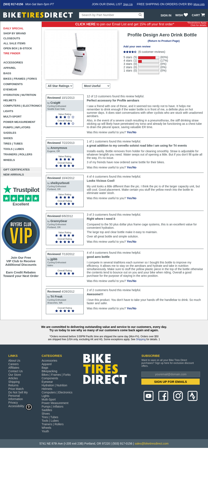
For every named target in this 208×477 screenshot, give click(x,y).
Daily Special (13, 28)
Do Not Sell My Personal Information (18, 396)
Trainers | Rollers (17, 154)
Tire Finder (11, 53)
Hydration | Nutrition (19, 94)
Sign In (165, 15)
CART (199, 15)
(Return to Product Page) (164, 40)
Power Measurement (19, 122)
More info (199, 4)
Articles (13, 378)
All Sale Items (14, 43)
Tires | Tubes (13, 143)
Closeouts (11, 38)
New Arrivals (13, 174)
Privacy (13, 402)
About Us (14, 360)
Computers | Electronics (22, 105)
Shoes (8, 138)
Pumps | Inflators (16, 127)
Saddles (9, 132)
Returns (13, 385)
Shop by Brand (14, 33)
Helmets (9, 100)
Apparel (9, 67)
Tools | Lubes (13, 149)
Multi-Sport (12, 116)
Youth (45, 431)
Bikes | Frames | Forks (20, 78)
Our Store (14, 374)
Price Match (16, 388)
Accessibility (20, 406)
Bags (7, 73)
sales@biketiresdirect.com (152, 443)
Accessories (13, 62)
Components (13, 84)
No (134, 132)
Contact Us (15, 371)
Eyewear (10, 89)
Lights (8, 111)
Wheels (9, 160)
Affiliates (13, 367)
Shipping (141, 339)
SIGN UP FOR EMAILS (170, 381)
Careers (13, 364)
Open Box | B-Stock (17, 48)
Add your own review (136, 46)
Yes (129, 132)
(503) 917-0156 (13, 4)
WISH (182, 15)
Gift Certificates (16, 169)
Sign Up (128, 4)
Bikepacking (49, 371)
